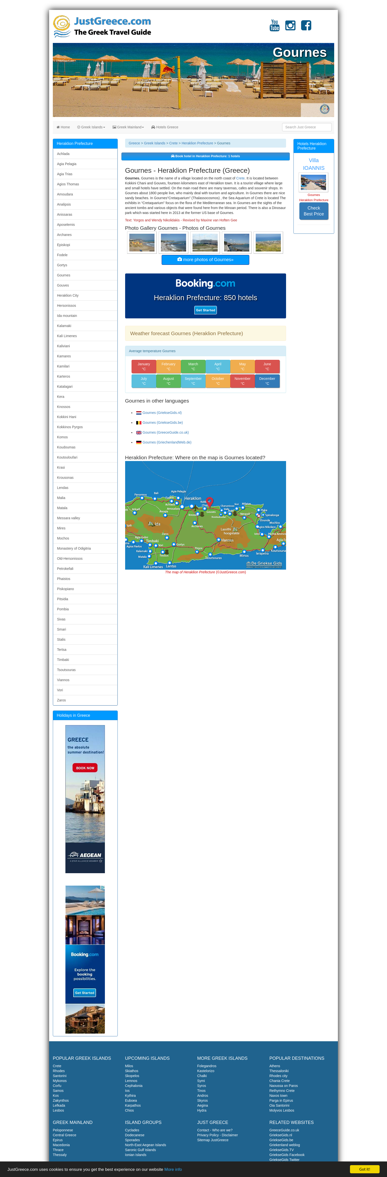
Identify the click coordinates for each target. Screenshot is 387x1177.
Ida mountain (67, 316)
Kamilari (63, 366)
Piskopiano (65, 589)
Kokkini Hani (66, 417)
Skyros (202, 1100)
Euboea (131, 1100)
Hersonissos (66, 306)
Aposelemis (66, 225)
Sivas (61, 619)
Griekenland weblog (285, 1145)
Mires (61, 528)
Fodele (62, 255)
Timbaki (63, 660)
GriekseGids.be (281, 1140)
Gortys (62, 265)
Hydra (201, 1110)
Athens (275, 1066)
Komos (62, 437)
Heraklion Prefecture (197, 143)
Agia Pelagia (67, 164)
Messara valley (68, 518)
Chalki (202, 1076)
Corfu (57, 1086)
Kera (60, 397)
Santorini (59, 1076)
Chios (129, 1110)
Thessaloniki (279, 1071)
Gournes (63, 275)
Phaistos (63, 579)
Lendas (62, 488)
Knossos (63, 407)
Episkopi (63, 245)
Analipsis (64, 204)
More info (173, 1169)
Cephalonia (134, 1086)
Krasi (61, 467)
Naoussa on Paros (284, 1086)
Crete (173, 143)
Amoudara (65, 194)
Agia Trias (64, 174)
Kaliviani (63, 346)
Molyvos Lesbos (282, 1110)
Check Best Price (314, 211)
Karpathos (133, 1105)
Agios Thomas (68, 184)
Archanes (64, 235)
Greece (134, 143)
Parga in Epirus (281, 1100)
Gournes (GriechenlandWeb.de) (164, 442)
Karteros (63, 376)
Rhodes (59, 1071)
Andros (202, 1096)
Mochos (63, 538)
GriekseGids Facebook (287, 1155)
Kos (56, 1096)
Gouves (63, 285)
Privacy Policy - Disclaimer (217, 1135)
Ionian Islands (135, 1155)
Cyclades (132, 1130)
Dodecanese (135, 1135)
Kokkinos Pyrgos (70, 427)
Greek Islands (91, 127)
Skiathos (131, 1071)
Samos (58, 1091)
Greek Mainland (128, 127)
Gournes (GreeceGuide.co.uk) (162, 432)
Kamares (64, 356)
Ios (127, 1091)
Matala (62, 508)
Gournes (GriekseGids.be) (159, 422)
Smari (61, 629)
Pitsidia (62, 599)
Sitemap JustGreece (213, 1140)
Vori (60, 690)
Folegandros (206, 1066)
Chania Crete (280, 1081)
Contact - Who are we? (214, 1130)
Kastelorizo (205, 1071)
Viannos (63, 680)
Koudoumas (66, 447)
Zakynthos (61, 1100)
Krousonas (65, 478)
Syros (201, 1086)
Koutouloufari (67, 457)
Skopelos (132, 1076)
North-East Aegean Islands (145, 1145)
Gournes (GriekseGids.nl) (159, 413)
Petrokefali (65, 569)
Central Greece (64, 1135)
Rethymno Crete (282, 1091)
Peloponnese (63, 1130)
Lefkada (59, 1105)
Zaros (61, 700)
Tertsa (61, 650)
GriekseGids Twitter (285, 1160)
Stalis (61, 639)
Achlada (63, 154)
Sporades (132, 1140)
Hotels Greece (164, 127)
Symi (201, 1081)
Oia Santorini (280, 1105)
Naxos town (279, 1096)
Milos (129, 1066)
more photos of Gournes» (205, 259)
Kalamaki (64, 326)
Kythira (130, 1096)
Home (63, 127)
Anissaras (64, 214)
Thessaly (60, 1155)
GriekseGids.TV (282, 1150)
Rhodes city (279, 1076)
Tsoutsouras (66, 670)
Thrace (58, 1150)
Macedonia (61, 1145)
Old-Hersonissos (69, 558)
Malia (61, 498)
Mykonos (60, 1081)
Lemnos (131, 1081)
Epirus (58, 1140)
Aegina (202, 1105)
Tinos (201, 1091)
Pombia (63, 609)
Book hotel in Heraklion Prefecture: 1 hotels (205, 156)
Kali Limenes (67, 336)
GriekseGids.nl (281, 1135)
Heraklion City (67, 295)
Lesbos (58, 1110)
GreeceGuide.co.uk (284, 1130)
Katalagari (65, 386)
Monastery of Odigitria (74, 548)
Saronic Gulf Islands (140, 1150)
